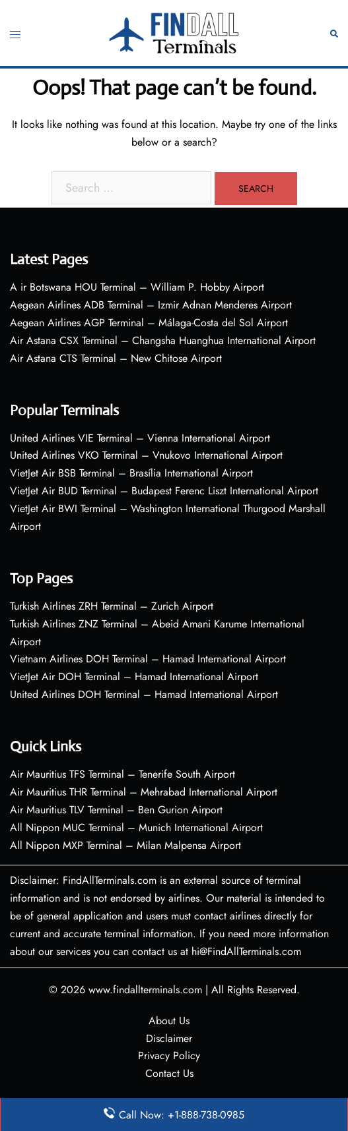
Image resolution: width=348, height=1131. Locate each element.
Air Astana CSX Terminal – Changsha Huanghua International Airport (163, 340)
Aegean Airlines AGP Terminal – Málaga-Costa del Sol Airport (149, 322)
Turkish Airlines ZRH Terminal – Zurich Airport (111, 606)
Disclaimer (169, 1038)
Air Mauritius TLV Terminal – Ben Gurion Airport (116, 809)
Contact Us (169, 1073)
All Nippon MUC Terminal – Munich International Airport (136, 827)
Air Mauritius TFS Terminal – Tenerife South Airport (122, 774)
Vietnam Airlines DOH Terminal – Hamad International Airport (148, 658)
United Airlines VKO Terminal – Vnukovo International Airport (146, 455)
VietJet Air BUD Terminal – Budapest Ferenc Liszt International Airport (164, 490)
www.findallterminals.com (145, 989)
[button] (334, 33)
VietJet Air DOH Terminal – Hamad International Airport (134, 676)
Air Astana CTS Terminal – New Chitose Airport (116, 358)
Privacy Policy (169, 1055)
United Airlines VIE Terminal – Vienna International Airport (140, 438)
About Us (169, 1020)
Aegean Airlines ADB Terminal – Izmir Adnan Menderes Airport (151, 304)
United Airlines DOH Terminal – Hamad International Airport (144, 694)
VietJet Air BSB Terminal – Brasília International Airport (131, 472)
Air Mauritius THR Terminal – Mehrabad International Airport (143, 791)
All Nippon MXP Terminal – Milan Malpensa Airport (125, 845)
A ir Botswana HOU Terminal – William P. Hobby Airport (137, 287)
